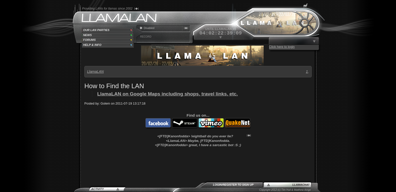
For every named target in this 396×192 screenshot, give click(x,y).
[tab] (108, 30)
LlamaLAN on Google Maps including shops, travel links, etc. (167, 94)
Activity (97, 188)
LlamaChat (301, 184)
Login (217, 184)
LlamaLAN (95, 72)
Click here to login (282, 47)
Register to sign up (238, 184)
